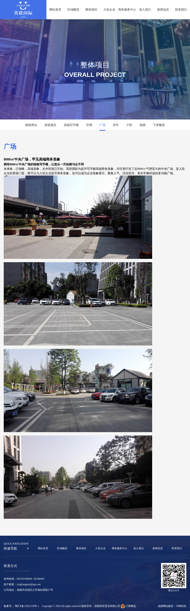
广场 (102, 125)
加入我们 (145, 9)
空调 (89, 125)
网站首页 (55, 9)
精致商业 (31, 125)
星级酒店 (50, 125)
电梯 (142, 125)
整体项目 (91, 9)
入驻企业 (109, 9)
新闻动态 (163, 9)
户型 (129, 125)
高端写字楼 (71, 125)
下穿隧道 (159, 125)
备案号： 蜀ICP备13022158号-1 (23, 606)
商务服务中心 (127, 9)
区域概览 (73, 9)
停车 (116, 125)
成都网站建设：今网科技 (172, 606)
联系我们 (181, 9)
